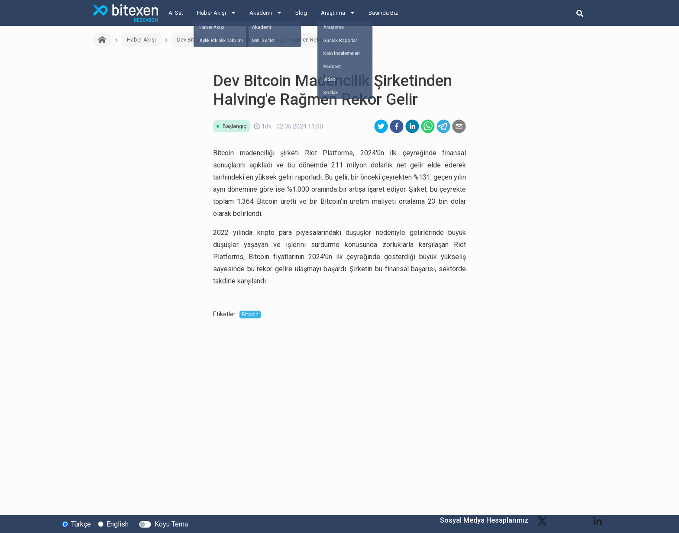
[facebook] (397, 126)
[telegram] (443, 126)
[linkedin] (412, 126)
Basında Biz (383, 13)
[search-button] (580, 13)
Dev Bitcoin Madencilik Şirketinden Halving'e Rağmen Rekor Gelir (257, 39)
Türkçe (81, 524)
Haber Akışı (211, 13)
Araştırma (333, 13)
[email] (459, 126)
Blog (301, 13)
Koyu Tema (171, 524)
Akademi (260, 13)
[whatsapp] (428, 126)
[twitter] (381, 126)
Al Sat (175, 13)
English (118, 524)
